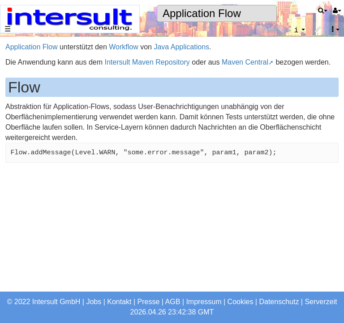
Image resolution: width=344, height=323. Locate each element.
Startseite (25, 68)
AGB (173, 302)
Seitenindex (29, 266)
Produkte (24, 104)
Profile (20, 203)
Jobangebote (31, 185)
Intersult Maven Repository (146, 62)
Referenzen (28, 140)
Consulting (27, 122)
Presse (149, 302)
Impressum (203, 302)
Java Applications (181, 47)
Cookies (241, 302)
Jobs (93, 302)
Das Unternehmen (39, 86)
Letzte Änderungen (40, 284)
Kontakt (119, 302)
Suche (20, 248)
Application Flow (202, 13)
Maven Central (245, 62)
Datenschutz (279, 302)
